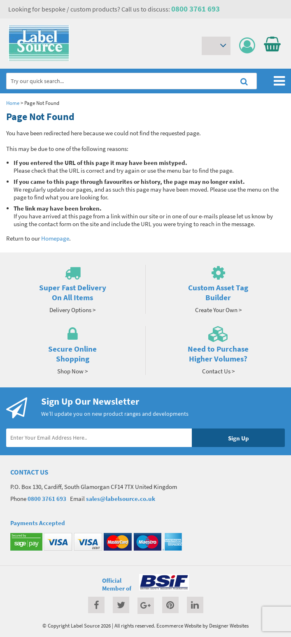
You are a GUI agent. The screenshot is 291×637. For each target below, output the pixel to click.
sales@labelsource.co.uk (120, 499)
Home (12, 103)
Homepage (55, 238)
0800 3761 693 (195, 9)
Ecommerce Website (178, 625)
